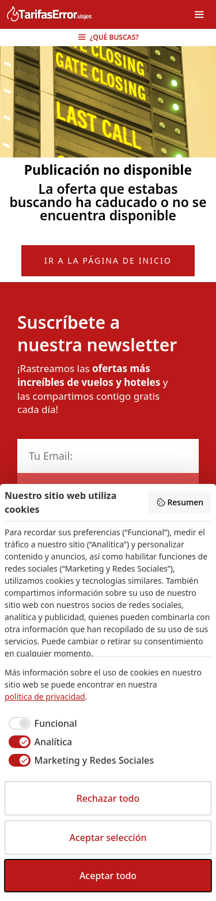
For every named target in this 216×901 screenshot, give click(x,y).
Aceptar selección (108, 837)
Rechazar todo (108, 798)
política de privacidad (45, 696)
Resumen (179, 502)
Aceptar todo (108, 875)
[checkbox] (41, 723)
